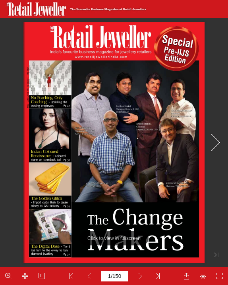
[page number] (114, 276)
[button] (8, 276)
